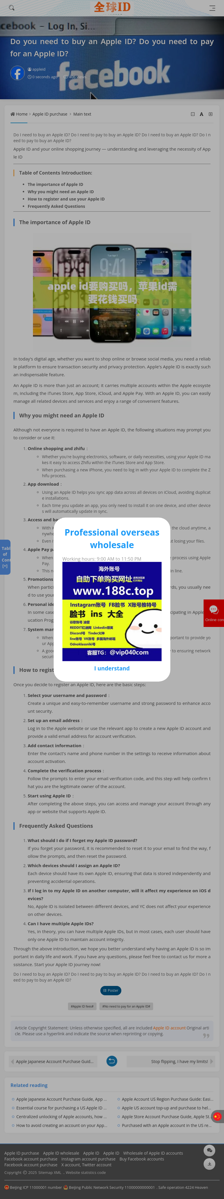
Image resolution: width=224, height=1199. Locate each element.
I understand (112, 668)
